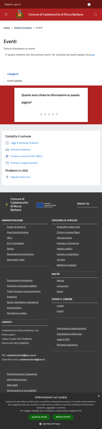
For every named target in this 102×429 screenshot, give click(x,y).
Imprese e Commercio (68, 243)
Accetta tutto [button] (39, 417)
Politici (10, 248)
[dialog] (51, 411)
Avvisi (60, 291)
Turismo (61, 259)
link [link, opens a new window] (80, 410)
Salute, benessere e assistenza (22, 302)
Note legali (12, 385)
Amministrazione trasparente (22, 374)
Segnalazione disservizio (69, 334)
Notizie (60, 280)
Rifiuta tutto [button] (63, 417)
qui (93, 54)
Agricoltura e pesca (17, 313)
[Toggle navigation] (6, 14)
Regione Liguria (13, 4)
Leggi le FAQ (63, 339)
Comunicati (62, 286)
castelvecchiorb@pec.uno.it (21, 355)
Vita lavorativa (64, 238)
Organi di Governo (16, 227)
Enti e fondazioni (15, 243)
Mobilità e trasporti (66, 265)
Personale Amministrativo (20, 254)
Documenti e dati (15, 259)
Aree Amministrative (17, 232)
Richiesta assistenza (67, 345)
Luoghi (60, 305)
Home (7, 27)
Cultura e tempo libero (68, 232)
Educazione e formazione (19, 280)
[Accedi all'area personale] (89, 4)
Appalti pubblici (65, 248)
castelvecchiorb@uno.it (32, 359)
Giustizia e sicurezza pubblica (22, 286)
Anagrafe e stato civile (68, 227)
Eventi (60, 311)
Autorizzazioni (14, 307)
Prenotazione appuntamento (71, 328)
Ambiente (12, 296)
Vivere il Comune (23, 27)
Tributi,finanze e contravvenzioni (24, 291)
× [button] (98, 396)
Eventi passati (14, 80)
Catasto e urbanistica (68, 254)
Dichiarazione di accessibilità (21, 390)
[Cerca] (95, 14)
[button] (51, 423)
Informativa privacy (17, 379)
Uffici (9, 238)
